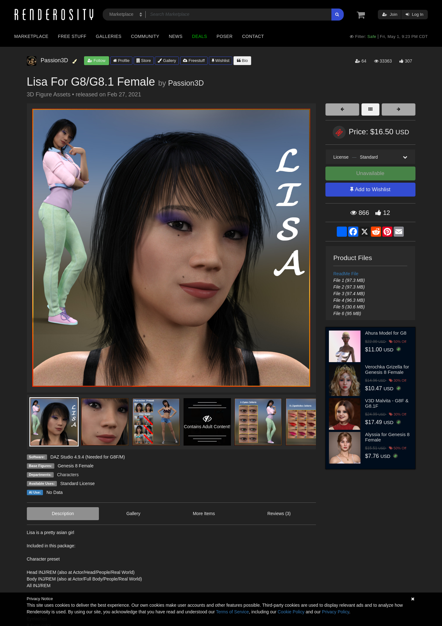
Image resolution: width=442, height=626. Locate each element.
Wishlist (220, 60)
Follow (96, 60)
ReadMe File (345, 273)
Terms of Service (232, 611)
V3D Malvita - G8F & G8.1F (387, 403)
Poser (224, 36)
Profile (121, 60)
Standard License (77, 483)
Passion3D (186, 83)
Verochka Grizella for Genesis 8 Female (387, 369)
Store (143, 60)
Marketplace (31, 36)
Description (63, 513)
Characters (68, 474)
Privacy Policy (335, 611)
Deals (199, 36)
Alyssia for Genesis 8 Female (387, 437)
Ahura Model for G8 (386, 333)
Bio (242, 60)
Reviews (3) (279, 513)
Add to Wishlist (370, 189)
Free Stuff (72, 36)
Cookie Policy (291, 611)
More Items (204, 513)
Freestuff (194, 60)
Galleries (108, 36)
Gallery (167, 60)
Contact (253, 36)
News (175, 36)
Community (145, 36)
